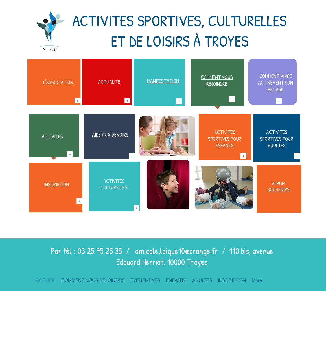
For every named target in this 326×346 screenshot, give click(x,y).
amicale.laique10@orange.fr (176, 250)
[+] (77, 100)
